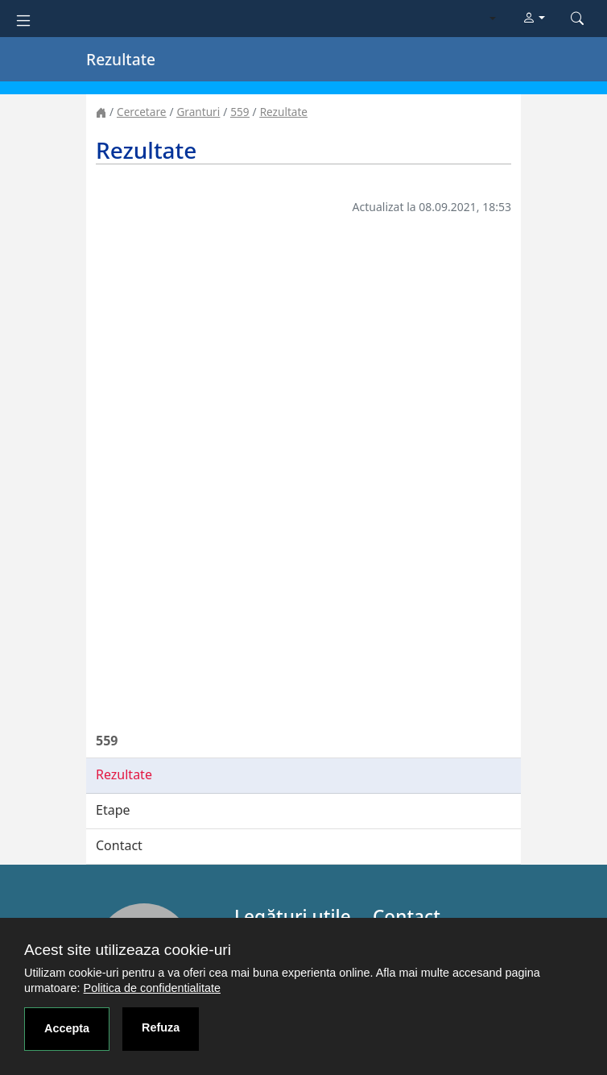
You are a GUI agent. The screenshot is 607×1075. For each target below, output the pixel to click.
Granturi (198, 111)
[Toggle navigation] (23, 19)
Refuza (161, 1027)
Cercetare (141, 111)
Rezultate (284, 111)
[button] (534, 18)
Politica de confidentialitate (152, 988)
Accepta (66, 1028)
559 (239, 111)
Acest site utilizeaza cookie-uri (127, 949)
